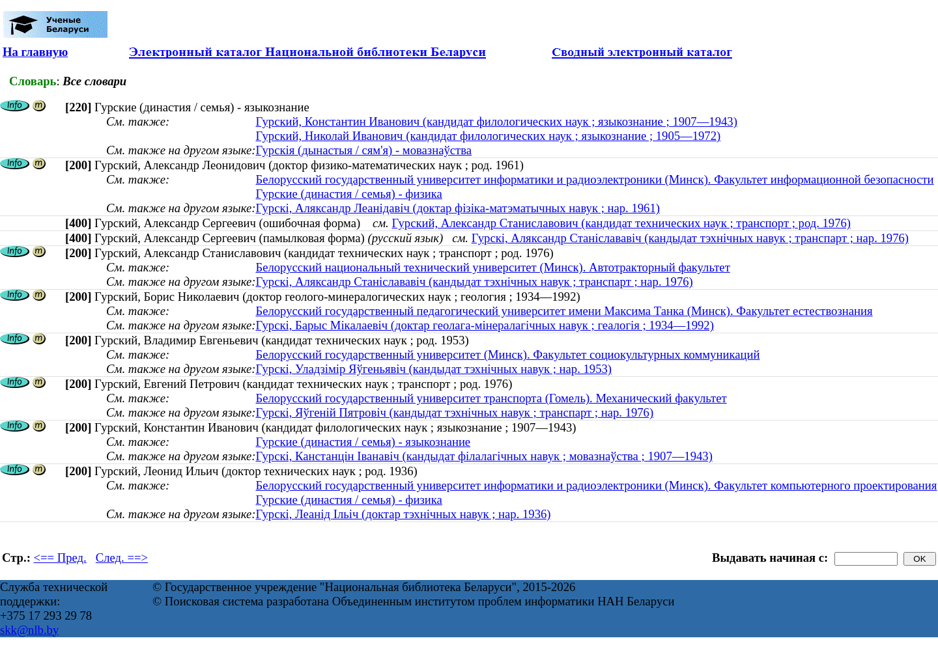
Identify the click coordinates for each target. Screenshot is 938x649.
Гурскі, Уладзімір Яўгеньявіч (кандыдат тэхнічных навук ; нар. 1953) (433, 369)
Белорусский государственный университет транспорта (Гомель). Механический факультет (490, 398)
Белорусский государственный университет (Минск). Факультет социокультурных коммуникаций (507, 354)
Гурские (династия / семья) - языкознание (362, 442)
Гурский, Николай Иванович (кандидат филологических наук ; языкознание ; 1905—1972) (487, 136)
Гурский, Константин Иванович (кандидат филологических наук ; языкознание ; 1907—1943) (496, 121)
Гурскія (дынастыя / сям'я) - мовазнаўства (363, 150)
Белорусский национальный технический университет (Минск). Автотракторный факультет (492, 267)
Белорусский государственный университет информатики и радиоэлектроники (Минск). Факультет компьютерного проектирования (596, 485)
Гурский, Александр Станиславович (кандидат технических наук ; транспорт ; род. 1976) (621, 223)
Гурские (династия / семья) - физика (348, 193)
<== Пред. (60, 557)
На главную (35, 52)
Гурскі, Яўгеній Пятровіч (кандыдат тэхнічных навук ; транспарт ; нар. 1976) (454, 412)
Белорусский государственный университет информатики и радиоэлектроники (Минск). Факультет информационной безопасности (594, 179)
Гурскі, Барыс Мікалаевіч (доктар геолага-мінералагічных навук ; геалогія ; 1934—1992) (484, 325)
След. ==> (122, 557)
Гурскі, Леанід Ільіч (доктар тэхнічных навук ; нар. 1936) (402, 514)
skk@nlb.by (29, 630)
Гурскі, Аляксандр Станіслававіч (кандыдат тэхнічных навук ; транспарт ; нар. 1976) (690, 238)
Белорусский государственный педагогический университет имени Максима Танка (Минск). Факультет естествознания (563, 311)
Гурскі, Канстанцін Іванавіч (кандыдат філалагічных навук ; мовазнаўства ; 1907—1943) (483, 456)
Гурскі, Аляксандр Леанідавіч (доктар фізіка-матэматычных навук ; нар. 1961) (457, 208)
